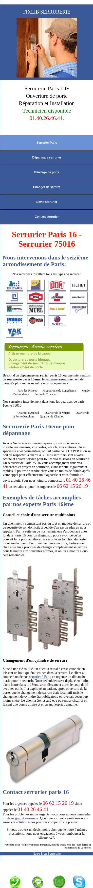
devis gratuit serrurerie (22, 818)
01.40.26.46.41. (47, 118)
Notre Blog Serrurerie (47, 853)
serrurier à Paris (40, 677)
